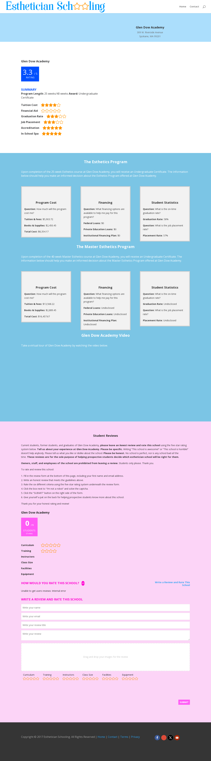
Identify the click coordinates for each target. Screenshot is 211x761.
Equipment (127, 674)
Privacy (135, 737)
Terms (124, 737)
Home (182, 6)
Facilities (106, 674)
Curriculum (28, 674)
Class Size (87, 674)
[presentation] (46, 691)
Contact (194, 6)
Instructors (68, 674)
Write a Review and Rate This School (172, 584)
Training (47, 674)
